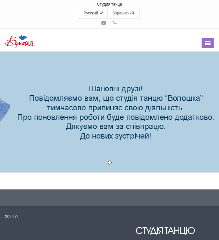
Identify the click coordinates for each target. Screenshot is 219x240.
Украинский (123, 13)
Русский (93, 13)
